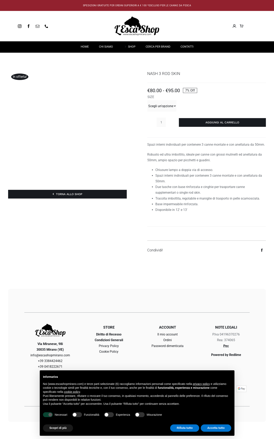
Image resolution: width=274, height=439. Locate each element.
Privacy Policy (109, 346)
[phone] (46, 26)
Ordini (167, 340)
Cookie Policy (108, 352)
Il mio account (167, 334)
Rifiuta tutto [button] (185, 427)
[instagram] (19, 26)
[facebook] (28, 26)
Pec (226, 346)
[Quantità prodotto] (161, 122)
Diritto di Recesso (108, 334)
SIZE (150, 97)
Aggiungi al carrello (222, 122)
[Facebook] (262, 250)
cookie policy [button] (72, 391)
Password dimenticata (168, 346)
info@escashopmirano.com (50, 355)
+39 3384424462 (50, 361)
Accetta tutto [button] (216, 427)
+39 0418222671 (50, 367)
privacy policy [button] (201, 384)
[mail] (37, 26)
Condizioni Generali (109, 340)
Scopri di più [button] (58, 427)
